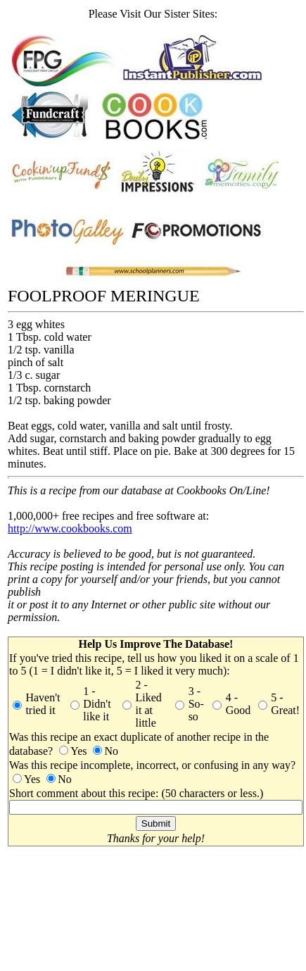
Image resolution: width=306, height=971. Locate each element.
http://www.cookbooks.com (70, 528)
